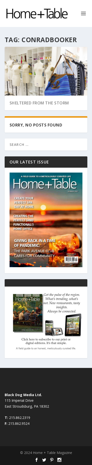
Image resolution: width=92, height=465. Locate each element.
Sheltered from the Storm (39, 103)
